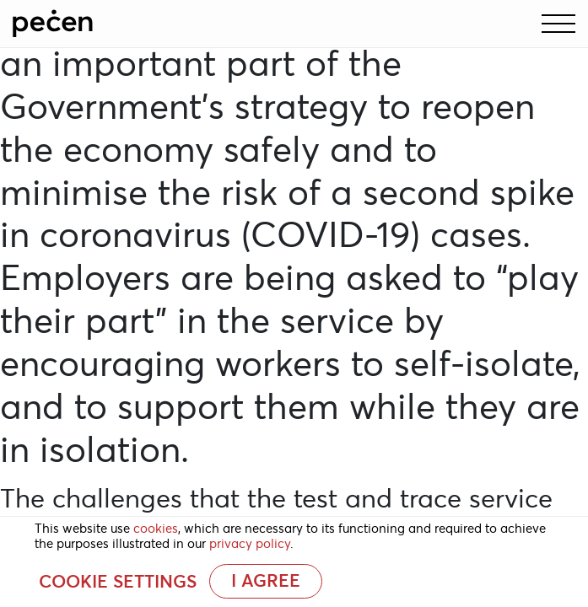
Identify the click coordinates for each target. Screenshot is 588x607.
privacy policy (249, 543)
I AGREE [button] (265, 580)
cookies (155, 528)
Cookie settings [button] (118, 581)
